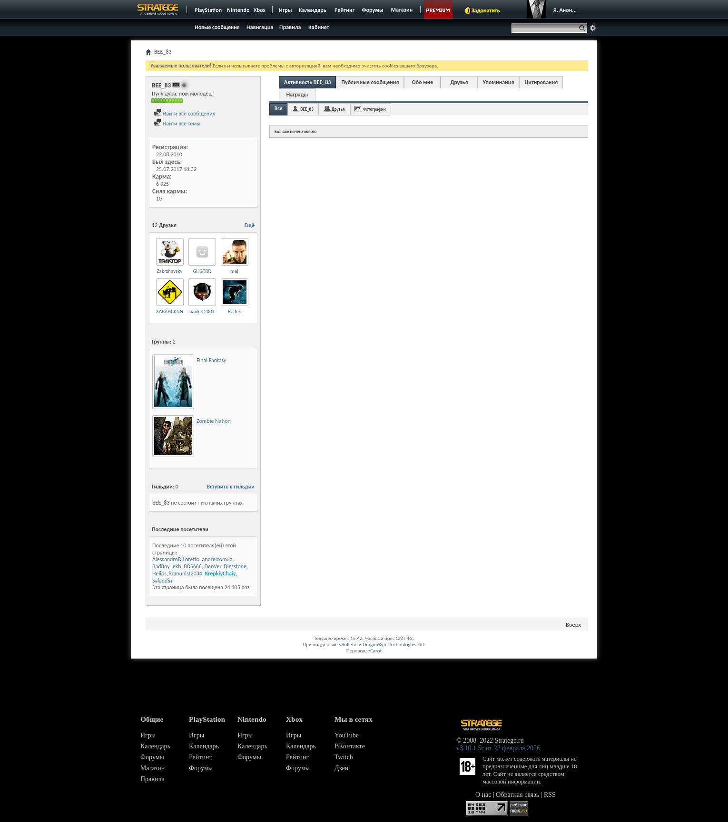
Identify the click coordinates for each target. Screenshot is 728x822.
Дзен (341, 768)
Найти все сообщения (184, 113)
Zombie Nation (214, 421)
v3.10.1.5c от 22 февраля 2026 (498, 748)
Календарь (155, 746)
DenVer (213, 566)
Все (278, 108)
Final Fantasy (211, 360)
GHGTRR (202, 271)
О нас (483, 794)
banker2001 (202, 311)
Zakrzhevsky (170, 271)
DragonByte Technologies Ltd (393, 644)
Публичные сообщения (370, 82)
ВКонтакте (349, 746)
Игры (148, 735)
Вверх (573, 624)
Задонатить (486, 10)
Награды (297, 94)
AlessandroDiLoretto (175, 559)
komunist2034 (185, 573)
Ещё (250, 225)
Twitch (343, 757)
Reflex (234, 311)
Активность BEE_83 (307, 82)
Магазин (152, 768)
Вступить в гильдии (231, 486)
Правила (152, 779)
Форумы (152, 757)
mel (234, 271)
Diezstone (235, 566)
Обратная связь (517, 794)
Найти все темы (177, 123)
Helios (159, 573)
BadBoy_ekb (166, 566)
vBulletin (348, 644)
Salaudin (162, 580)
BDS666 (193, 566)
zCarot (375, 651)
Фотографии (374, 109)
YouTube (346, 735)
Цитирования (541, 82)
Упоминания (498, 82)
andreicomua (217, 559)
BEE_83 (306, 109)
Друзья (459, 82)
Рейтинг (200, 757)
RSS (550, 794)
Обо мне (422, 82)
